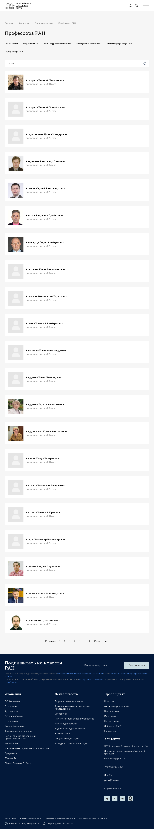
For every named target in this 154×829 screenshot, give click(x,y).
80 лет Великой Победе (18, 763)
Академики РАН (30, 43)
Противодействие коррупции (93, 818)
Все (106, 641)
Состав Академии (44, 23)
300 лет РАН (11, 758)
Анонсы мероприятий (116, 706)
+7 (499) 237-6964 (113, 767)
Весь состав (12, 43)
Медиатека (110, 731)
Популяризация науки (67, 738)
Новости (109, 701)
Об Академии (12, 701)
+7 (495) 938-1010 (113, 788)
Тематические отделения (19, 731)
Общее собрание (14, 716)
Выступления (111, 711)
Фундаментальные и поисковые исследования (72, 707)
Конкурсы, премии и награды (71, 743)
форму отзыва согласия (90, 679)
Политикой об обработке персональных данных (80, 674)
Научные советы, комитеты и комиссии (27, 748)
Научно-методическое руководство (74, 719)
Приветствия (111, 721)
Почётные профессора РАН (118, 43)
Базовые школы (63, 733)
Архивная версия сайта (30, 818)
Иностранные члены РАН (88, 43)
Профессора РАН (67, 23)
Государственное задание (69, 701)
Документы (11, 753)
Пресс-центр (114, 694)
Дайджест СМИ (112, 726)
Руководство (12, 711)
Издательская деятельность (70, 728)
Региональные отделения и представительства (20, 737)
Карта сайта (10, 818)
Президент (11, 706)
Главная (9, 23)
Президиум (11, 721)
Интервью (110, 716)
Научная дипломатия (66, 723)
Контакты (112, 738)
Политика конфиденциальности (60, 818)
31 (90, 641)
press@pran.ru (11, 682)
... (84, 641)
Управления (11, 743)
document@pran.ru (114, 758)
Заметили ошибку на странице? (22, 823)
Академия (24, 23)
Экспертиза (61, 714)
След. (97, 641)
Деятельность (66, 694)
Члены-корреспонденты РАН (57, 43)
